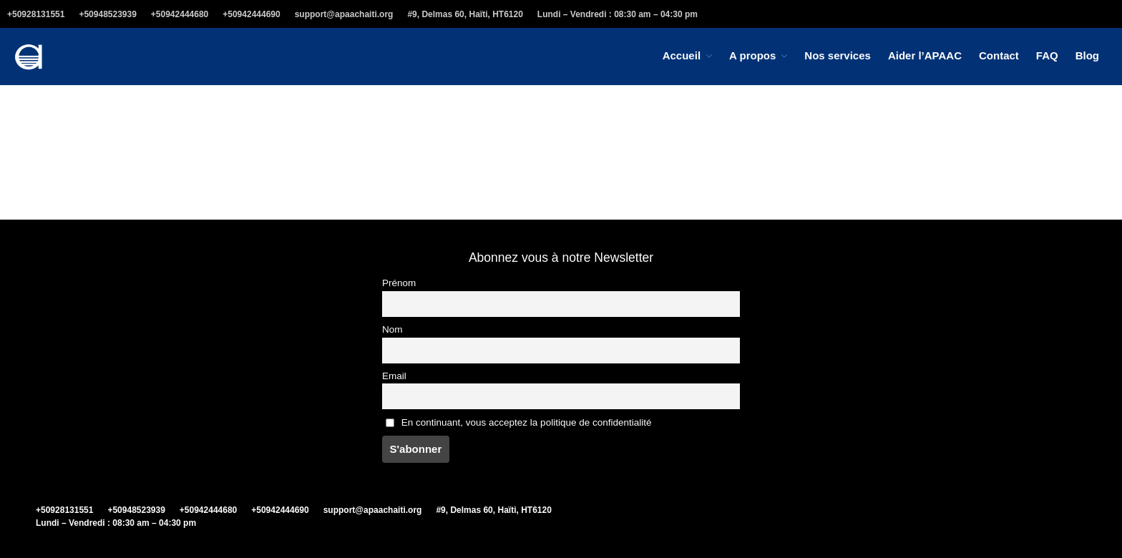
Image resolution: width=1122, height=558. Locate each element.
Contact (999, 55)
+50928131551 (35, 14)
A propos (752, 55)
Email (394, 376)
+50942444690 (251, 14)
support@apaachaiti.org (344, 14)
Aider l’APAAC (925, 55)
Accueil (682, 55)
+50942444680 (179, 14)
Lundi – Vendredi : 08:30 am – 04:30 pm (617, 14)
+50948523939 (107, 14)
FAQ (1047, 55)
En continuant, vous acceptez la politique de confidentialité (519, 422)
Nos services (837, 55)
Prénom (399, 283)
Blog (1087, 55)
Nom (392, 329)
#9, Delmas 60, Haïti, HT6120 (464, 14)
